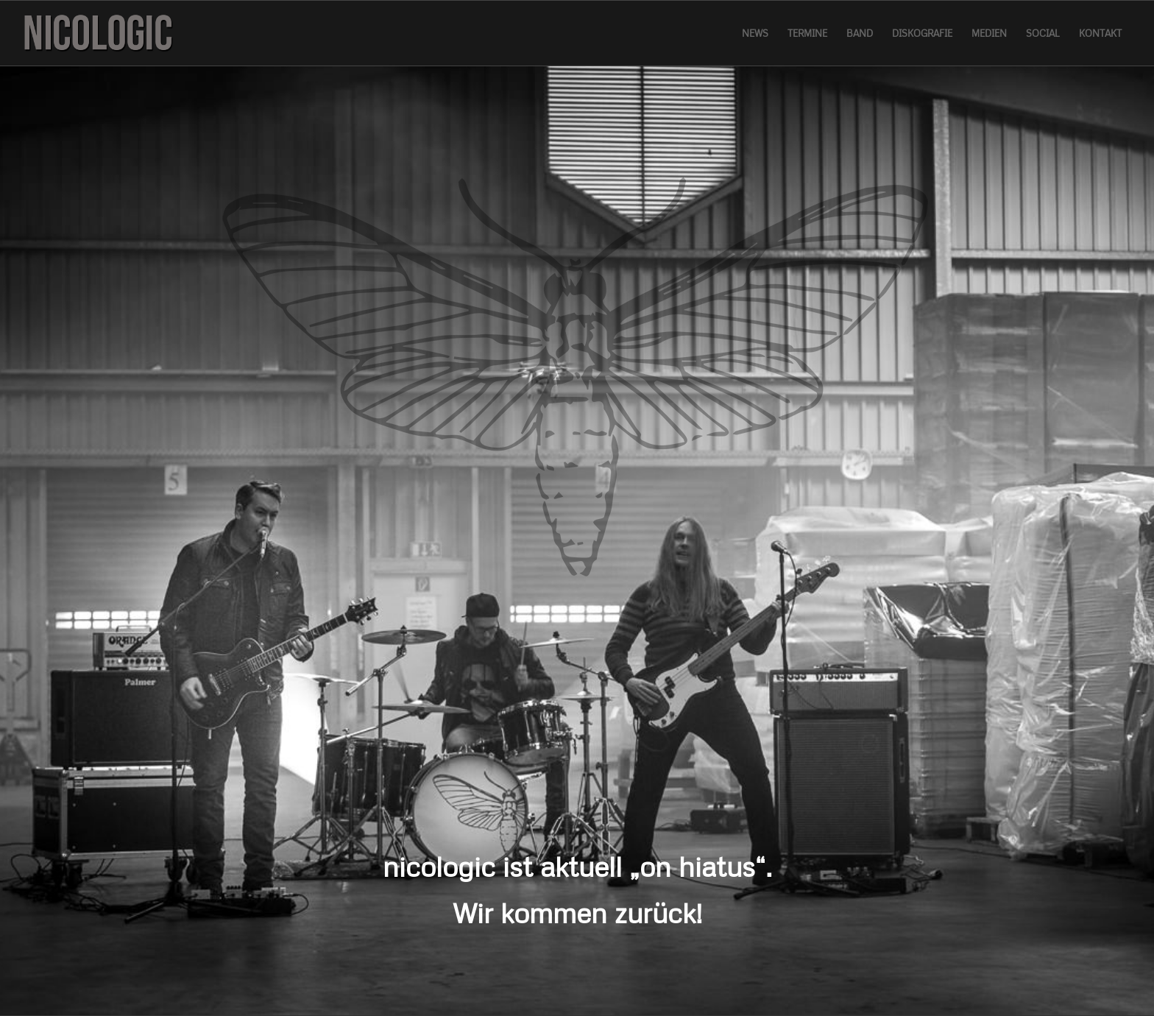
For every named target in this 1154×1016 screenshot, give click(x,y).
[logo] (98, 33)
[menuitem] (755, 33)
